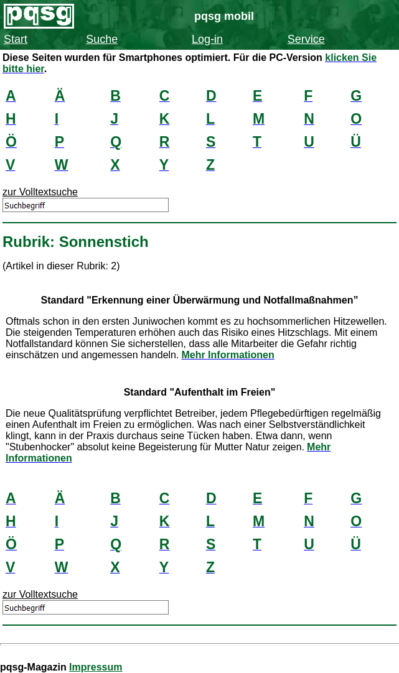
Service (306, 39)
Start (15, 39)
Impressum (95, 667)
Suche (102, 39)
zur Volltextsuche (40, 192)
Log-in (207, 39)
